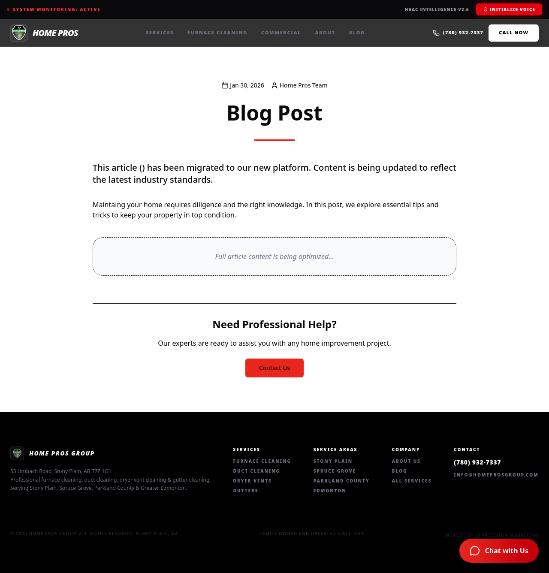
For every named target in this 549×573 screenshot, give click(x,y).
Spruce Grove (335, 471)
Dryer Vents (252, 481)
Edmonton (330, 491)
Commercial (281, 32)
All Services (412, 481)
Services (160, 32)
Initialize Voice (509, 9)
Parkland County (342, 481)
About (325, 32)
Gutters (246, 491)
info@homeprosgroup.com (496, 475)
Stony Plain (333, 461)
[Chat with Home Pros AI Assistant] (499, 551)
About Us (406, 461)
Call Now (513, 32)
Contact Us (274, 368)
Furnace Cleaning (217, 32)
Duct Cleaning (256, 471)
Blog (357, 32)
